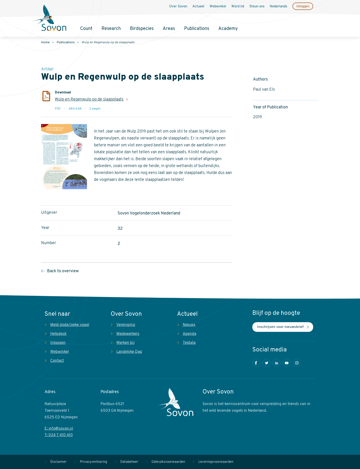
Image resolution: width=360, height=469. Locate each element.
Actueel (198, 6)
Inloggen (302, 6)
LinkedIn (277, 363)
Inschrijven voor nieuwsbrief (280, 327)
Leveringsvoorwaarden (215, 462)
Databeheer (129, 462)
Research (111, 28)
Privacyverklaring (93, 462)
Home (45, 42)
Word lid (237, 6)
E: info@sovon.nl (59, 429)
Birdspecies (142, 28)
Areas (169, 28)
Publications (196, 28)
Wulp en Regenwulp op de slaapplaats (89, 99)
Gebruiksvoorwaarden (168, 462)
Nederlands (278, 6)
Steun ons (256, 6)
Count (86, 28)
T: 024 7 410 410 (59, 435)
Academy (228, 28)
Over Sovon (178, 6)
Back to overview (63, 271)
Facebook (256, 363)
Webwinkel (218, 6)
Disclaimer (58, 462)
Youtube (287, 363)
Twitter (266, 363)
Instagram (297, 363)
